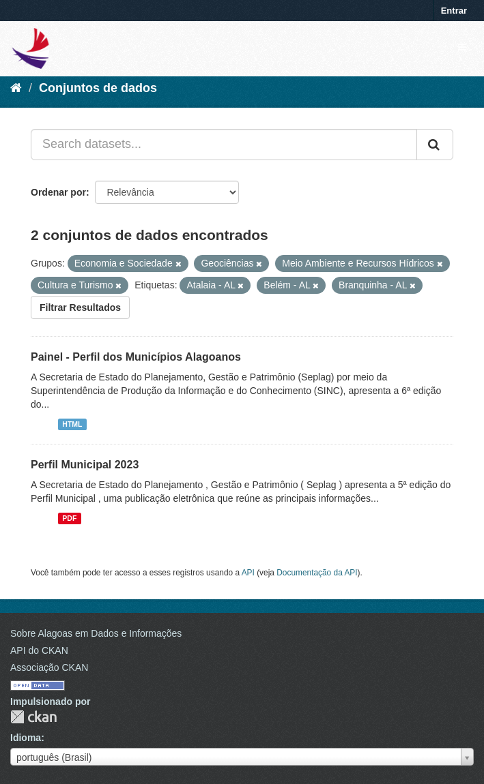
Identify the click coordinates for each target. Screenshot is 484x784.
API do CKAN (39, 650)
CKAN (33, 717)
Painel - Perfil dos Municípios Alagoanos (136, 357)
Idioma (25, 737)
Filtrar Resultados (80, 307)
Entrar (454, 10)
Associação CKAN (49, 667)
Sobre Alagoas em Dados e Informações (96, 633)
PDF (69, 518)
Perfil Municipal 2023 (85, 464)
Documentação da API (316, 572)
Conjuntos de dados (98, 88)
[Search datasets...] (224, 144)
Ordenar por (58, 192)
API (248, 572)
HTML (72, 424)
